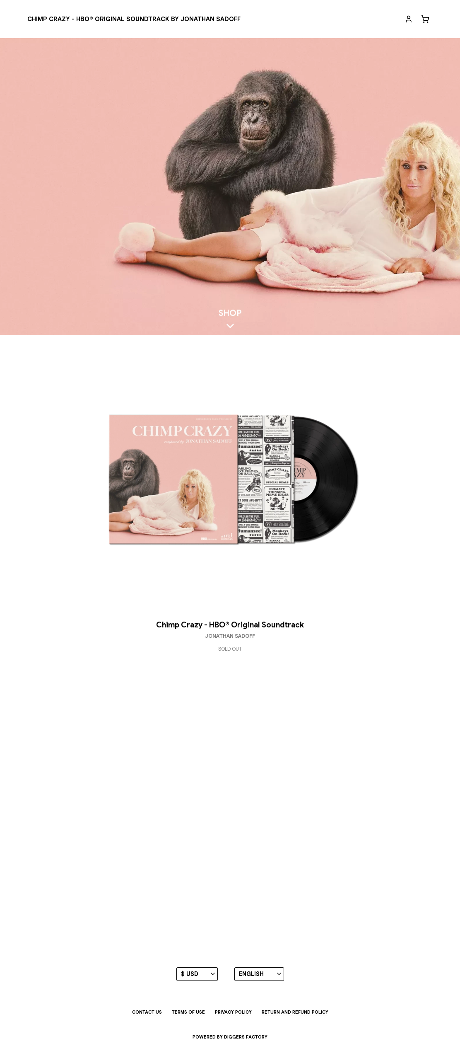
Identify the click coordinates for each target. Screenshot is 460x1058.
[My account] (408, 19)
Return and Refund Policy (295, 1012)
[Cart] (425, 19)
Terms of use (188, 1012)
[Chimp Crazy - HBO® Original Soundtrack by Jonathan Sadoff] (134, 19)
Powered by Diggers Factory (230, 1037)
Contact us (147, 1012)
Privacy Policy (233, 1012)
